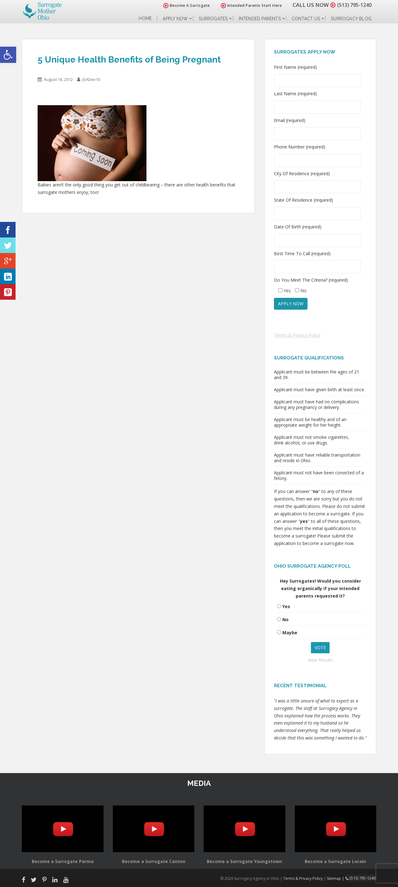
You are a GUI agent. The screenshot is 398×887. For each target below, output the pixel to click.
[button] (8, 55)
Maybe (289, 633)
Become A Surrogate (183, 5)
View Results (320, 660)
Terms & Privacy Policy (297, 335)
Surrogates (213, 18)
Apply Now (175, 18)
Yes (286, 606)
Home (145, 18)
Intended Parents (260, 18)
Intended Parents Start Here (248, 5)
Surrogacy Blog (351, 18)
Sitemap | (337, 878)
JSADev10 (91, 79)
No (285, 619)
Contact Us (306, 18)
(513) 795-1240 (353, 4)
